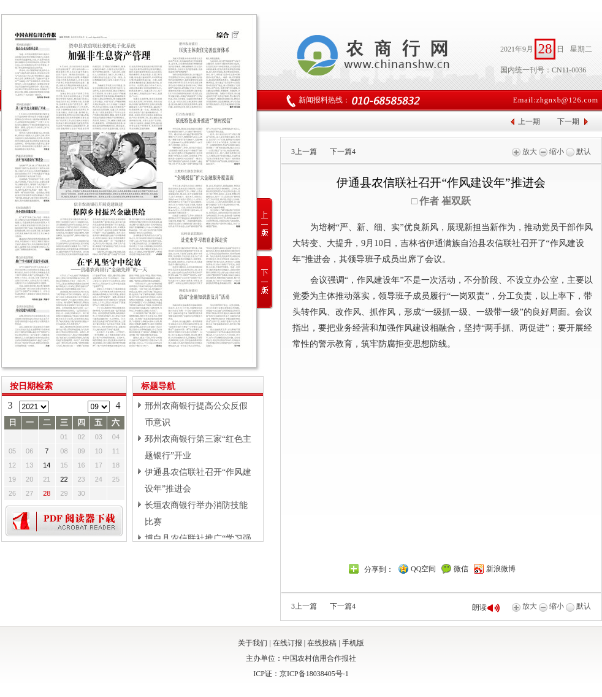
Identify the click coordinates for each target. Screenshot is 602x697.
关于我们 (252, 643)
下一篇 (343, 151)
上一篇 (304, 151)
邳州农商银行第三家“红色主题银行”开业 (198, 447)
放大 (524, 151)
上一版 (265, 225)
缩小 (551, 151)
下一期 (568, 121)
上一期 (529, 121)
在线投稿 (322, 643)
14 (46, 465)
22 (63, 479)
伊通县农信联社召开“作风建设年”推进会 (198, 480)
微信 (461, 568)
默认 (578, 151)
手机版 (353, 643)
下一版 (265, 282)
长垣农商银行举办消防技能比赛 (196, 513)
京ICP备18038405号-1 (314, 673)
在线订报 (287, 643)
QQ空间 (423, 568)
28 (46, 493)
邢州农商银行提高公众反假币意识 (196, 414)
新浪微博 (501, 568)
